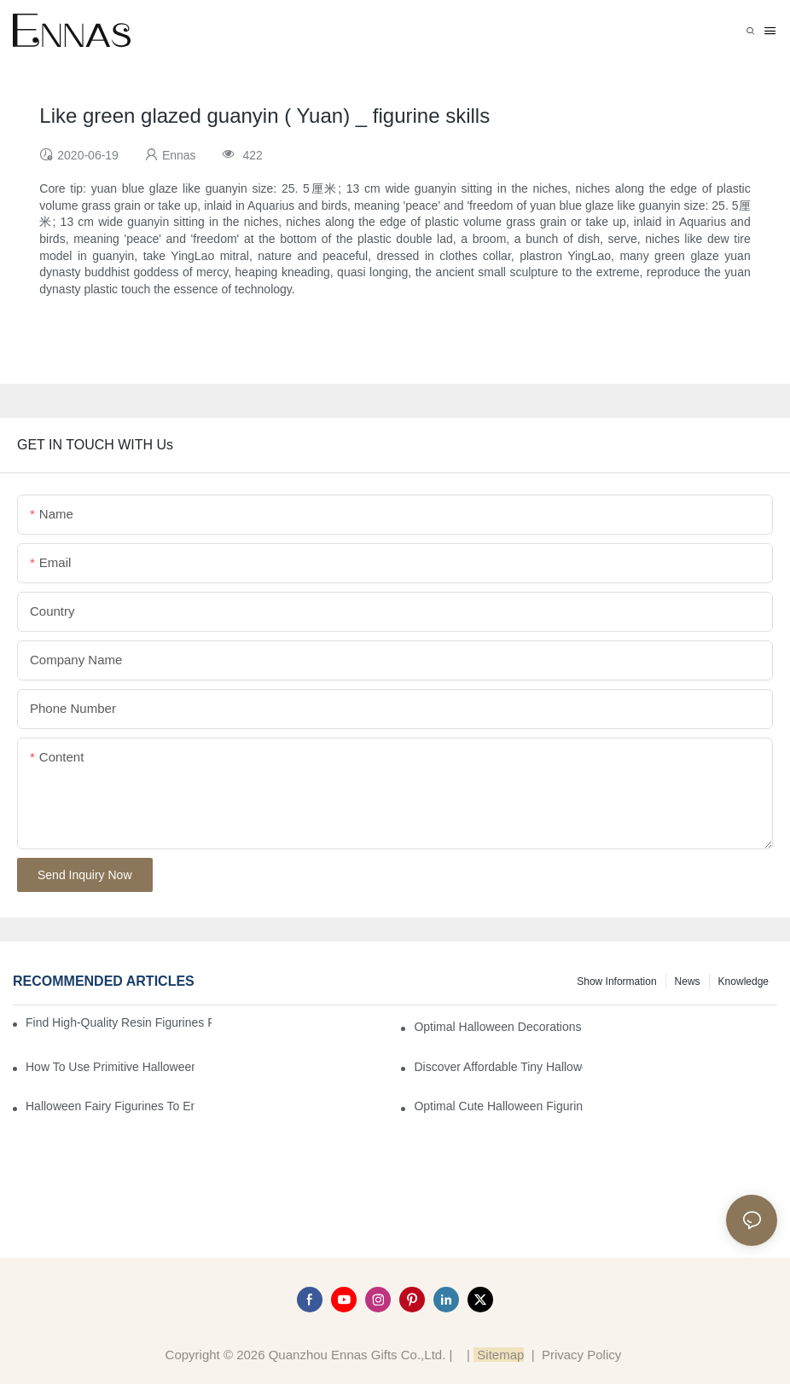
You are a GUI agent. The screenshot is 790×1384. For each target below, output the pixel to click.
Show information (616, 981)
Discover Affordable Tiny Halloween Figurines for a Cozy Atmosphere (498, 1067)
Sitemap (498, 1354)
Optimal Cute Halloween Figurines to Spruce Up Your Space (498, 1106)
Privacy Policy (581, 1354)
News (687, 981)
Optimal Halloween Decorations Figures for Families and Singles (498, 1027)
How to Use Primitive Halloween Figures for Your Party (110, 1067)
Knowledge (743, 981)
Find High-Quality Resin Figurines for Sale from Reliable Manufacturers (119, 1022)
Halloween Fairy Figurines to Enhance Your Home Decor (110, 1106)
